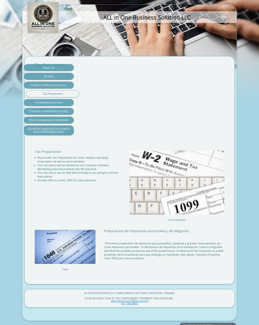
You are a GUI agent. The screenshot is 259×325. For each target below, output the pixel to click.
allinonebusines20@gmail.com (129, 279)
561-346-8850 (129, 281)
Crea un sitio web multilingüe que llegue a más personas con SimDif (128, 313)
